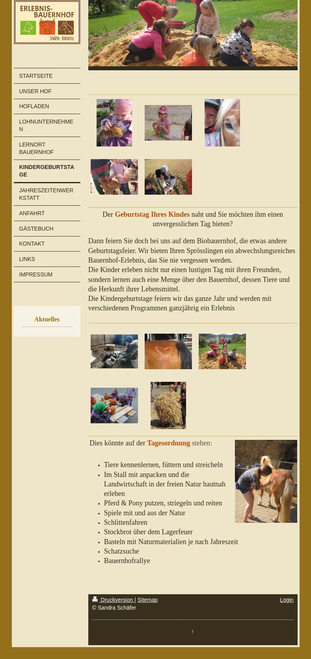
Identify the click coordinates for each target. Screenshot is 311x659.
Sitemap (148, 600)
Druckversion (113, 600)
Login (286, 600)
